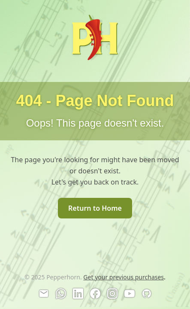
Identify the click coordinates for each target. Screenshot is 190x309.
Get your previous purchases (123, 277)
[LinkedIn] (78, 293)
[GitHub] (147, 293)
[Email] (44, 293)
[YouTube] (129, 293)
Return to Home (95, 208)
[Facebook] (95, 293)
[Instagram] (112, 293)
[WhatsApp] (61, 293)
